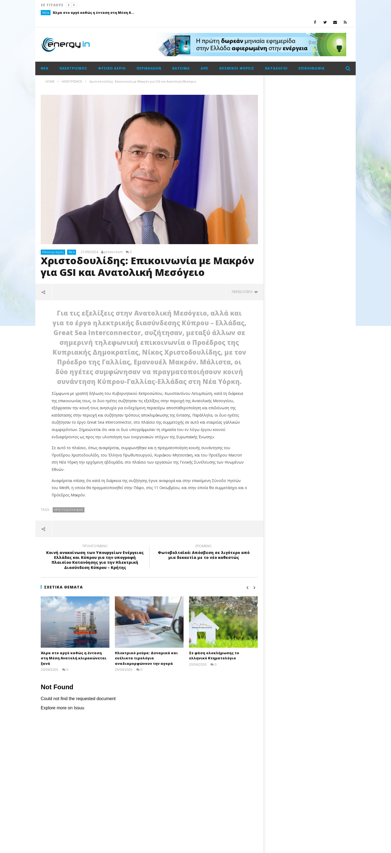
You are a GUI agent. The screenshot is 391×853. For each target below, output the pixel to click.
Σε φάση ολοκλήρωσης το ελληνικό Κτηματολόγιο (214, 655)
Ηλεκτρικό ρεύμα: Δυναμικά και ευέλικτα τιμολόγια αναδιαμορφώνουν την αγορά (146, 658)
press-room (113, 252)
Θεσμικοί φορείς (236, 68)
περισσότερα (245, 291)
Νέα (45, 12)
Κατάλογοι (276, 68)
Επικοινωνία (311, 68)
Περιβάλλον (149, 68)
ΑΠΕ (204, 68)
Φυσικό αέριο (112, 68)
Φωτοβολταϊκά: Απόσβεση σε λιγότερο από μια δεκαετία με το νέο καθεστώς (204, 552)
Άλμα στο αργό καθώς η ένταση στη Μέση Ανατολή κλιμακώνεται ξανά (93, 12)
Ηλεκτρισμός (73, 68)
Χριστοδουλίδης (68, 510)
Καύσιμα (181, 68)
